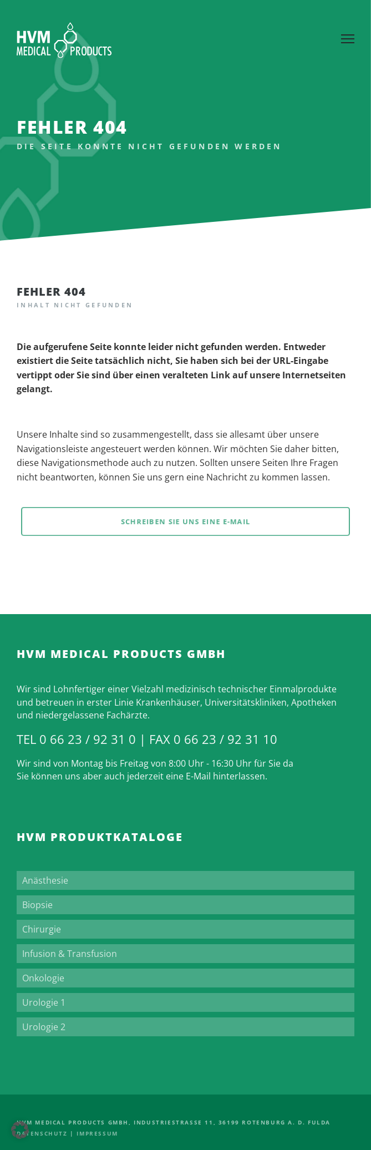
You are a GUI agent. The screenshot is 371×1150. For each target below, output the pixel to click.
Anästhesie (45, 880)
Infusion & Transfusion (69, 954)
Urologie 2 (43, 1027)
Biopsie (37, 905)
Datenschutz (42, 1133)
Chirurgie (41, 929)
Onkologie (43, 978)
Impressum (97, 1133)
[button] (20, 1130)
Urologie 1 (43, 1002)
